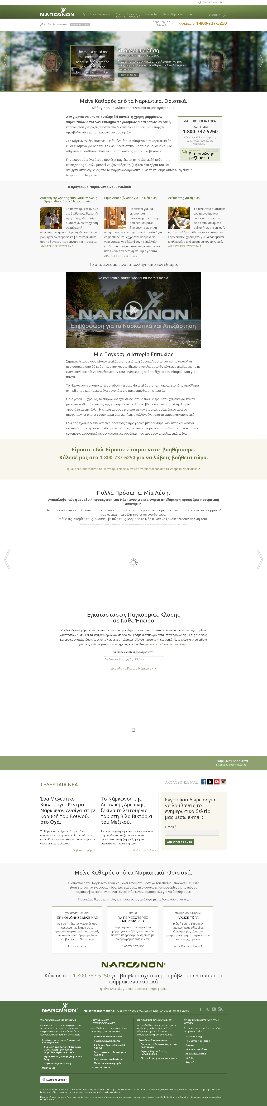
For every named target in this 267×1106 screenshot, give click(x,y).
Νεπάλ (189, 1058)
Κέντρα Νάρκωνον (172, 14)
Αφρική (189, 1062)
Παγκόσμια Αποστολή (107, 1041)
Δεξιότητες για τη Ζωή (184, 197)
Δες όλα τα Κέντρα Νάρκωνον (132, 668)
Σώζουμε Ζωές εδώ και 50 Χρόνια (109, 1046)
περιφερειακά (154, 644)
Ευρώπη (190, 1045)
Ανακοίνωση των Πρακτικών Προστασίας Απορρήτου (173, 1089)
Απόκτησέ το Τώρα (179, 841)
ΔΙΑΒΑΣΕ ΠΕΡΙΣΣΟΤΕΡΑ (55, 246)
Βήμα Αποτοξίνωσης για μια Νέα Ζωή (130, 197)
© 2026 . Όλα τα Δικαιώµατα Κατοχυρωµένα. (71, 1089)
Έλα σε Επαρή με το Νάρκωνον (159, 1058)
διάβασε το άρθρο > (84, 850)
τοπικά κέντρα (178, 644)
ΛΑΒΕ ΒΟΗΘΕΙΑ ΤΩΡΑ (200, 121)
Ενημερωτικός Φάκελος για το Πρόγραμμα (159, 1045)
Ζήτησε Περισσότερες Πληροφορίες (154, 1053)
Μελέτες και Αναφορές (107, 1063)
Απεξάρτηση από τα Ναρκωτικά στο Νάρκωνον (61, 1041)
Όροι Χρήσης (140, 1089)
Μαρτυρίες (151, 14)
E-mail (169, 827)
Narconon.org (193, 1036)
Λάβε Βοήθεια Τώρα (161, 23)
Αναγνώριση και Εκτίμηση (109, 1059)
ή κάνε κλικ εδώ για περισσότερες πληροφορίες (133, 989)
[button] (133, 1079)
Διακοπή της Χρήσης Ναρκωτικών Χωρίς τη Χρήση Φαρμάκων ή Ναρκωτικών (68, 199)
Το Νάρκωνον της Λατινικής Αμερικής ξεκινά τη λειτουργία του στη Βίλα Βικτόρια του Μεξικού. (126, 810)
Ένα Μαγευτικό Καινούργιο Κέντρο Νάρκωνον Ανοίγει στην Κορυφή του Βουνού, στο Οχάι (67, 810)
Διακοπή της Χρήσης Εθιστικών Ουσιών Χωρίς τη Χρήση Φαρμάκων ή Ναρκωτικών (62, 1050)
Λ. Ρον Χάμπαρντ (102, 1067)
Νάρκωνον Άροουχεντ (124, 763)
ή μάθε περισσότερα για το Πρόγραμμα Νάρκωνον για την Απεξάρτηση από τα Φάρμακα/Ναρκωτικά (132, 469)
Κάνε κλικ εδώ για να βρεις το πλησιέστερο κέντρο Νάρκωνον (200, 140)
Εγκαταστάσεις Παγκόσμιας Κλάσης (110, 1053)
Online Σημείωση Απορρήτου (118, 1089)
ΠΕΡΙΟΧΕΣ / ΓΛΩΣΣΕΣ (213, 2)
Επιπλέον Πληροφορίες (153, 1040)
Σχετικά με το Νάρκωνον (96, 14)
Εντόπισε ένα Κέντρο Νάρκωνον (132, 652)
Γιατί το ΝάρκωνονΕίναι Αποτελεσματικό (128, 15)
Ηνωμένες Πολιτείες (197, 1041)
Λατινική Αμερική (195, 1053)
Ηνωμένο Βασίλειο (196, 1049)
